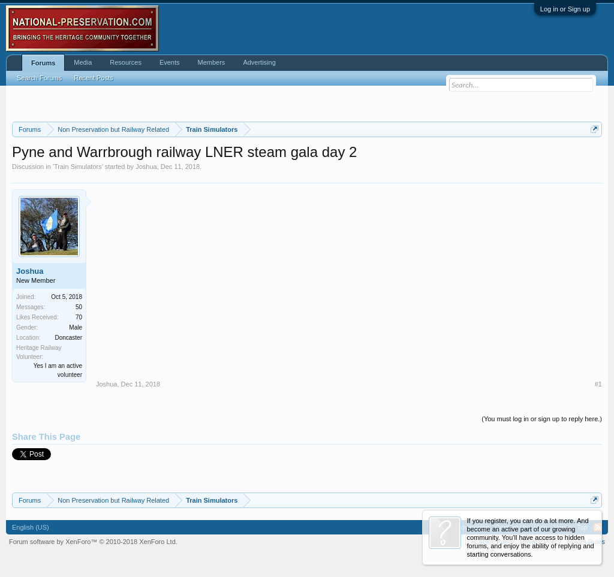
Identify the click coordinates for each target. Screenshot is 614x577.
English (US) (30, 527)
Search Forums (39, 77)
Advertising (259, 62)
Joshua (146, 166)
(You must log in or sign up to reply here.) (541, 418)
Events (169, 62)
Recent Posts (93, 77)
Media (83, 62)
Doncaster (68, 337)
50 (79, 307)
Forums (43, 63)
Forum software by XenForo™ (93, 541)
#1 (598, 384)
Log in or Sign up (565, 9)
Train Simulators (78, 166)
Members (211, 62)
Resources (126, 62)
